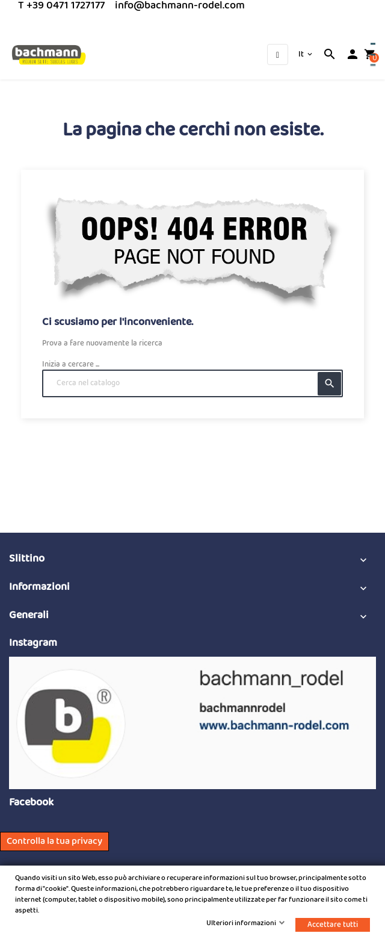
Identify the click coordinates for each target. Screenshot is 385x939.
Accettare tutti (332, 925)
